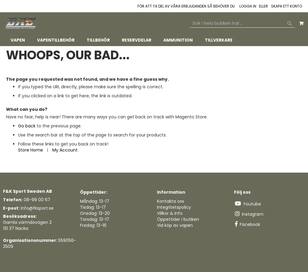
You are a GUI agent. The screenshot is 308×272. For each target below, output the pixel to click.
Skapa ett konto (286, 6)
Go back (26, 126)
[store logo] (21, 23)
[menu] (154, 40)
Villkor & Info (170, 213)
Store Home (30, 150)
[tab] (154, 40)
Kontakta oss (170, 201)
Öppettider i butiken (178, 219)
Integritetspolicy (174, 207)
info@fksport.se (37, 208)
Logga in (247, 6)
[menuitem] (18, 40)
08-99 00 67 (37, 200)
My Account (65, 150)
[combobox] (242, 23)
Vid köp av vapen (175, 225)
